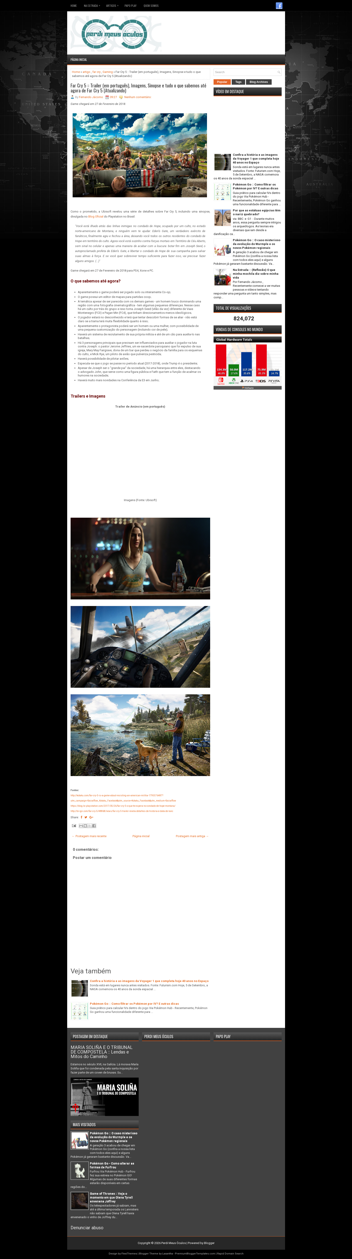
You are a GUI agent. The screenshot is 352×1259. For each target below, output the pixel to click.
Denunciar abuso (87, 1227)
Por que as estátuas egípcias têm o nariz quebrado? (257, 212)
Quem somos (151, 5)
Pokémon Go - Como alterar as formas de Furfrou (112, 1165)
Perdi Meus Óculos (173, 1243)
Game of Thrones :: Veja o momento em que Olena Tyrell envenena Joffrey (111, 1197)
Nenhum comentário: (138, 97)
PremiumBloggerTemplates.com (195, 1253)
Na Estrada (93, 4)
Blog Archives (259, 82)
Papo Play (130, 5)
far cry (96, 72)
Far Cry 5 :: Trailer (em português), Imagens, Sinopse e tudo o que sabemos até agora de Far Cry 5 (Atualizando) (138, 88)
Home (74, 5)
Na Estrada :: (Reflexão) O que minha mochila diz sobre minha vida (255, 273)
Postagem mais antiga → (192, 836)
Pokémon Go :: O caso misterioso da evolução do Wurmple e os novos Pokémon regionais (256, 244)
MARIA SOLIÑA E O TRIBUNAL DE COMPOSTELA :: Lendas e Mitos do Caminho (102, 1052)
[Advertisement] (255, 23)
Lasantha (167, 1253)
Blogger (209, 1243)
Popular (222, 82)
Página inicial (79, 59)
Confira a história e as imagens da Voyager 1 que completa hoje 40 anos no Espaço (149, 981)
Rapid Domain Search (230, 1253)
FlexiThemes (129, 1253)
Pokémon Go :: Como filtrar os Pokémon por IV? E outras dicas (134, 1003)
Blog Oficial (95, 216)
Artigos (113, 4)
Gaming (108, 72)
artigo (86, 72)
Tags (238, 82)
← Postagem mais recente (89, 836)
